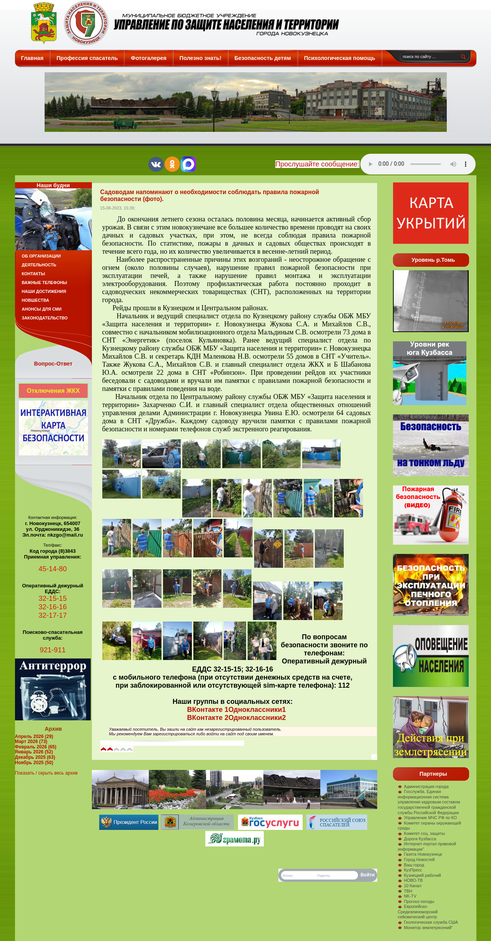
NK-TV (407, 896)
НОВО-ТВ (410, 880)
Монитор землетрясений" (425, 927)
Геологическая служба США (428, 922)
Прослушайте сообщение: (317, 164)
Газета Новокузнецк (420, 854)
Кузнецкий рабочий (419, 875)
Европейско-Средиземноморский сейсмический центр (418, 911)
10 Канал (410, 885)
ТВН (405, 891)
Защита (181, 23)
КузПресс (410, 870)
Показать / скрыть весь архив (46, 773)
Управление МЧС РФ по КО (427, 817)
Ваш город (411, 865)
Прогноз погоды (416, 901)
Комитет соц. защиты (421, 833)
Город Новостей (416, 859)
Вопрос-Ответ (53, 364)
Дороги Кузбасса (417, 838)
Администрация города (423, 786)
